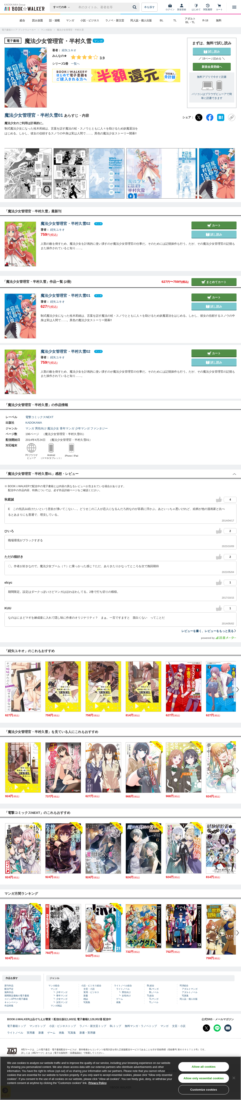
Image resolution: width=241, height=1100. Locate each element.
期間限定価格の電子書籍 (16, 995)
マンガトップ (37, 1026)
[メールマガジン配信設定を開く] (228, 1028)
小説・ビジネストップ (62, 1026)
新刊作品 (8, 985)
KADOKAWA (33, 422)
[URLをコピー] (232, 117)
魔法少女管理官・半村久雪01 (33, 115)
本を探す (149, 7)
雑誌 (85, 999)
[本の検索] (63, 7)
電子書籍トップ (16, 1026)
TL (175, 20)
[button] (12, 173)
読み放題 (37, 20)
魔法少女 (53, 428)
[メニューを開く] (234, 7)
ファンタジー (99, 428)
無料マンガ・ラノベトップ (141, 1026)
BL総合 (150, 985)
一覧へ (75, 63)
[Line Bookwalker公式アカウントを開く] (217, 1028)
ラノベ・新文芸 (114, 20)
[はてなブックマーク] (221, 117)
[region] (120, 1078)
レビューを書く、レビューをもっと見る (209, 631)
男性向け (41, 428)
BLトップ (115, 1026)
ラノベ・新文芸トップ (92, 1026)
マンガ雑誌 (56, 1005)
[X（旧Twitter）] (199, 117)
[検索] (135, 7)
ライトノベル (123, 989)
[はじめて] (196, 7)
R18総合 (184, 985)
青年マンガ (67, 428)
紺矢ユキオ (69, 50)
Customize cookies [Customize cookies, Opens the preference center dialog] (203, 1089)
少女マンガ (61, 999)
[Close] (234, 1078)
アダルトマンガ (189, 989)
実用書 (31, 1032)
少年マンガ (82, 428)
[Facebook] (210, 117)
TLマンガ (153, 999)
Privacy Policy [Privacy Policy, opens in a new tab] (97, 1083)
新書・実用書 (87, 1032)
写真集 (86, 1002)
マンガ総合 (54, 985)
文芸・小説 (89, 989)
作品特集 (8, 1005)
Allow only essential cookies (204, 1078)
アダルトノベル (189, 992)
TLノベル (153, 1002)
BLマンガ (153, 989)
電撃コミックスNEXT (39, 417)
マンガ (70, 20)
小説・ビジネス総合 (91, 985)
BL (161, 20)
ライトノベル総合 (123, 985)
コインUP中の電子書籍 (16, 999)
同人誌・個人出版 (141, 20)
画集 (118, 1002)
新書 (85, 995)
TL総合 (150, 995)
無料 (218, 20)
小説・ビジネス (89, 20)
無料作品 (8, 992)
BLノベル (153, 992)
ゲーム (119, 999)
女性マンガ (61, 1002)
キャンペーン (11, 1002)
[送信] (135, 7)
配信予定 (8, 989)
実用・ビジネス (91, 992)
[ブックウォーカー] (24, 7)
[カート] (219, 7)
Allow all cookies (204, 1066)
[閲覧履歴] (207, 7)
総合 (22, 20)
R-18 (205, 20)
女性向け (126, 995)
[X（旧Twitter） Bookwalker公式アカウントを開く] (206, 1028)
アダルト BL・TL (190, 20)
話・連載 (54, 20)
